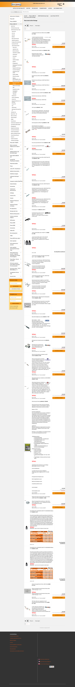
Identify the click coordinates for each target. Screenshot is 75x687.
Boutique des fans (14, 211)
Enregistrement (61, 0)
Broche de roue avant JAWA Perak (38, 92)
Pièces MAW (12, 225)
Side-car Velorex (14, 115)
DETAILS (34, 44)
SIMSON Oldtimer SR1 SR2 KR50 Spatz (14, 152)
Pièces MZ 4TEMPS (14, 142)
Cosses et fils (12, 195)
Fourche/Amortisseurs (15, 129)
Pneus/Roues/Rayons (15, 135)
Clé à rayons (34, 107)
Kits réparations (13, 208)
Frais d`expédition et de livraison (16, 644)
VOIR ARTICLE (58, 153)
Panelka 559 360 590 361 (16, 42)
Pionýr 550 (14, 99)
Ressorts (12, 136)
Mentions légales (13, 640)
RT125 (11, 149)
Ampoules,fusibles (14, 163)
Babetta (13, 36)
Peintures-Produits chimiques (14, 205)
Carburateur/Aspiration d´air (16, 122)
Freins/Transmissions (15, 131)
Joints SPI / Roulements (15, 168)
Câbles (12, 119)
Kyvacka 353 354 (15, 43)
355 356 (13, 35)
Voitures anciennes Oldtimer (14, 217)
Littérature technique (15, 140)
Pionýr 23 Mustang (15, 97)
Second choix (13, 276)
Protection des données (14, 636)
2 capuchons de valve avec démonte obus (39, 32)
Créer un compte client (14, 306)
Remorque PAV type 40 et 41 (16, 110)
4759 (36, 129)
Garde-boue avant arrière (16, 72)
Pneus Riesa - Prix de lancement (14, 260)
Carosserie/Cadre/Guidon (15, 124)
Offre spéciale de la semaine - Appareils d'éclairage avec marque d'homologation (15, 254)
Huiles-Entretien (13, 183)
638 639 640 (14, 107)
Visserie (11, 198)
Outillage (12, 193)
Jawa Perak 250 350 (15, 45)
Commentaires (43, 8)
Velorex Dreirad (13, 117)
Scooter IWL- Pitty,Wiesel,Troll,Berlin (14, 160)
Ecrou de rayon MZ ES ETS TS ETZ (38, 142)
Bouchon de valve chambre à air (38, 50)
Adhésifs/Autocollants (14, 171)
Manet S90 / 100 (14, 113)
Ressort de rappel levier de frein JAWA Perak (40, 584)
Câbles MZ (12, 230)
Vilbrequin (14, 93)
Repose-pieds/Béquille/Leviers (17, 79)
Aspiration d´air (15, 49)
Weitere (28, 8)
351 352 (13, 33)
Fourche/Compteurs (16, 69)
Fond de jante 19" (35, 209)
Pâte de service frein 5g (36, 401)
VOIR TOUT (13, 26)
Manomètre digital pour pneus (37, 316)
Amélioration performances (13, 189)
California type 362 (15, 40)
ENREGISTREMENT (15, 303)
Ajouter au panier (59, 46)
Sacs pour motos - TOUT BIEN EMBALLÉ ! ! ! (15, 269)
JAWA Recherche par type (15, 29)
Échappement (15, 63)
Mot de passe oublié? (14, 307)
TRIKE (11, 235)
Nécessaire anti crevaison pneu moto (38, 340)
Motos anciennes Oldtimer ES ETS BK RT (15, 146)
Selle (13, 87)
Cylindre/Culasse (16, 59)
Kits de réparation (13, 233)
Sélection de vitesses (16, 85)
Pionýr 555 (14, 103)
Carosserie (15, 56)
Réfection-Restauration (14, 213)
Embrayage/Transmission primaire (17, 66)
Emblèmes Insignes (14, 173)
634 (12, 105)
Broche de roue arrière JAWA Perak (38, 75)
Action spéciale (13, 240)
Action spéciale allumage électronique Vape (14, 249)
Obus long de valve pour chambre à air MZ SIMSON (41, 377)
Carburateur (15, 54)
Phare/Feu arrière (16, 76)
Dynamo (14, 61)
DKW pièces (12, 220)
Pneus (11, 166)
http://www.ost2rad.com (44, 659)
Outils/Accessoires (14, 138)
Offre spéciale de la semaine (14, 244)
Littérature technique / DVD (14, 177)
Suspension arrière (16, 89)
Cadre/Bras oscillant (16, 52)
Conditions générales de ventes (15, 638)
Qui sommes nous (58, 8)
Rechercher (47, 0)
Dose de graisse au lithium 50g (37, 122)
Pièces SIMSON (13, 21)
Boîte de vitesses (16, 50)
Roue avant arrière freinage (16, 83)
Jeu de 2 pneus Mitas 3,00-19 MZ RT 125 (39, 232)
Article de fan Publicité (19, 8)
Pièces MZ (12, 18)
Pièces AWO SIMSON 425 (14, 156)
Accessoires (12, 186)
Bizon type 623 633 (15, 38)
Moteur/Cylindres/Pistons (15, 133)
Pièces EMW (12, 222)
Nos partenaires (13, 648)
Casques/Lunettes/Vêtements (16, 181)
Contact (11, 642)
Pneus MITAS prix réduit (15, 238)
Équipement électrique (15, 128)
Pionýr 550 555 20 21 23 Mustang (16, 102)
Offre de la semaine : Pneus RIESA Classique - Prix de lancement (15, 264)
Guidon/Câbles (15, 74)
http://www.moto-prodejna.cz (45, 661)
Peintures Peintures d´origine (14, 201)
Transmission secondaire (15, 92)
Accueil (50, 8)
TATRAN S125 (13, 112)
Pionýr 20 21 (14, 95)
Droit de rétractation (13, 646)
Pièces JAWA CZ (13, 24)
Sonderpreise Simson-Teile (14, 273)
